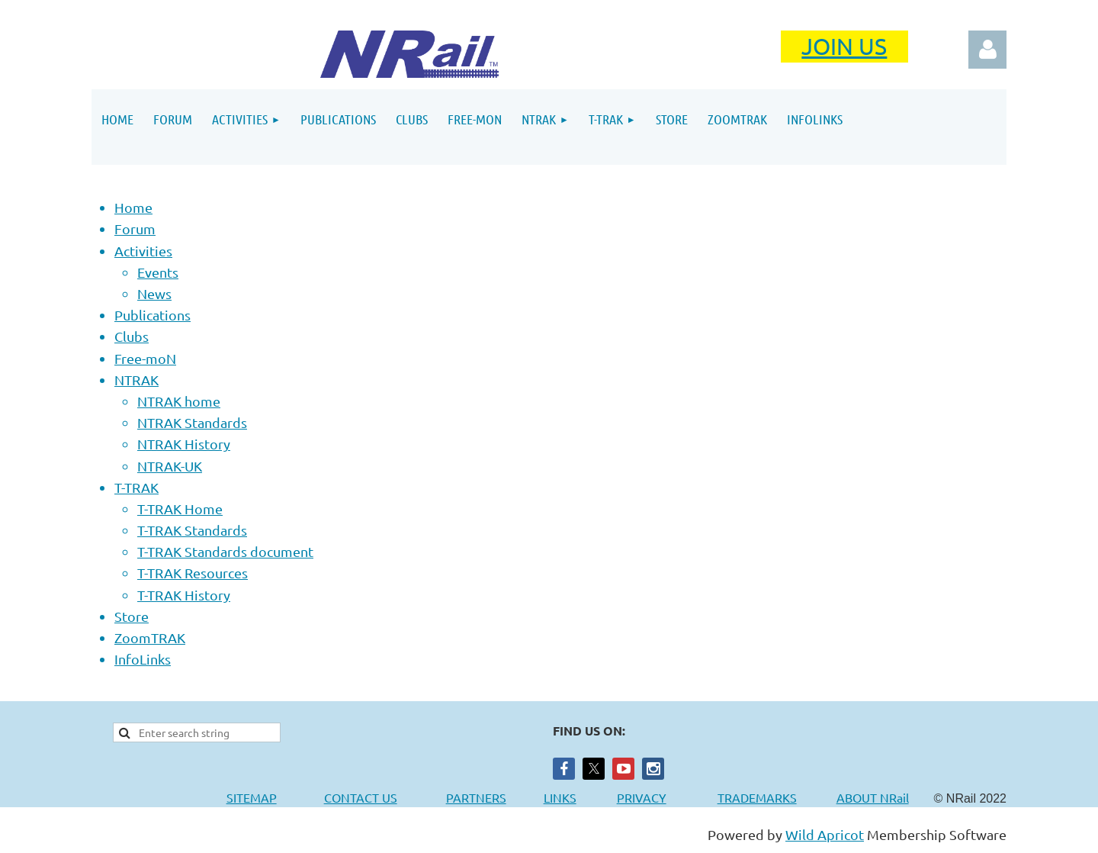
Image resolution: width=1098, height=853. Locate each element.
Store (131, 616)
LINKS (560, 797)
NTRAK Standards (192, 422)
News (154, 293)
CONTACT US (360, 797)
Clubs (131, 336)
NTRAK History (183, 444)
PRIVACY (641, 797)
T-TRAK (136, 487)
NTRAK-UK (169, 466)
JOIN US (844, 46)
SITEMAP (251, 797)
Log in (987, 50)
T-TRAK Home (180, 509)
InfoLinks (142, 659)
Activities (143, 251)
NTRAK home (178, 401)
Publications (152, 315)
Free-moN (145, 358)
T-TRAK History (183, 595)
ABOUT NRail (872, 797)
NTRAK (136, 380)
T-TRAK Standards (192, 530)
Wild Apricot (824, 834)
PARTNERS (495, 797)
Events (157, 272)
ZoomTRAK (149, 637)
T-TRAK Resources (192, 573)
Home (133, 207)
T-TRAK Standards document (225, 551)
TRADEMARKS (765, 797)
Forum (135, 228)
